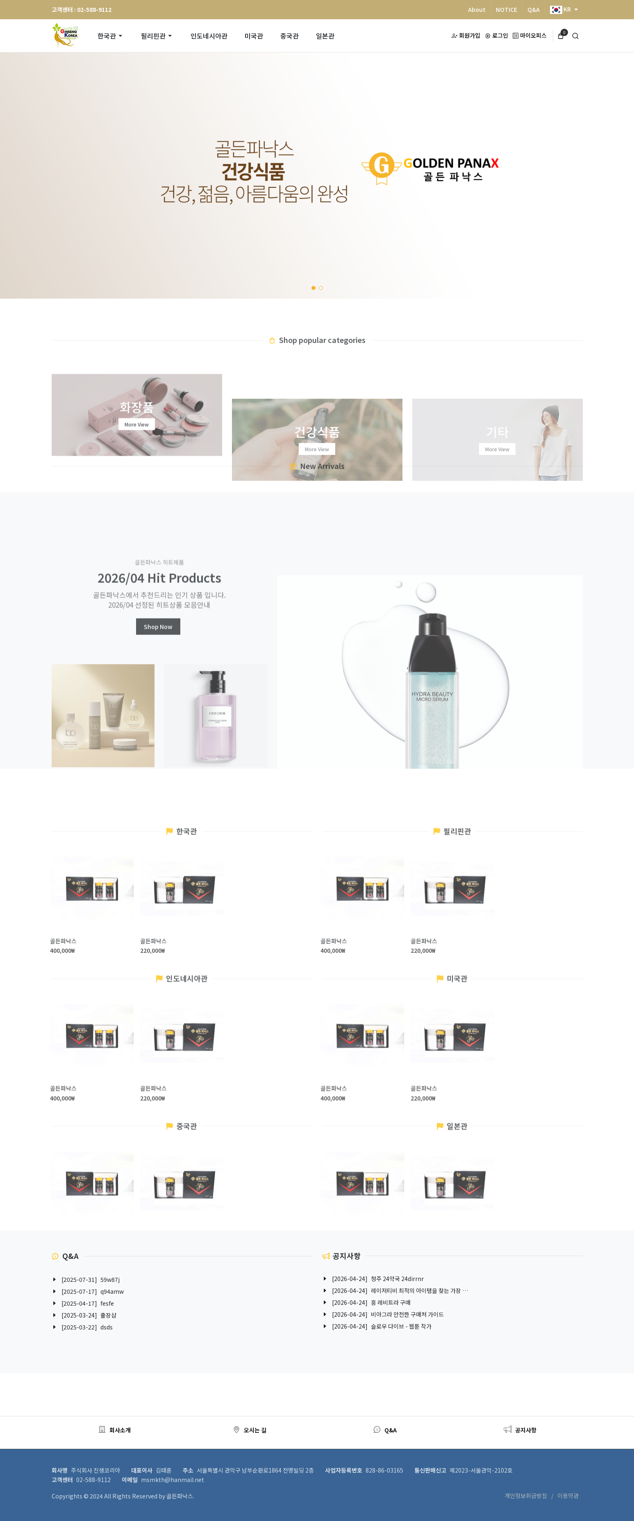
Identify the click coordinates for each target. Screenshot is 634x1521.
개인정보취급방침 (525, 1495)
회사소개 (114, 1430)
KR (564, 9)
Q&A (533, 9)
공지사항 (520, 1430)
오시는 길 (249, 1430)
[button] (313, 288)
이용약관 (568, 1495)
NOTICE (506, 9)
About (477, 9)
